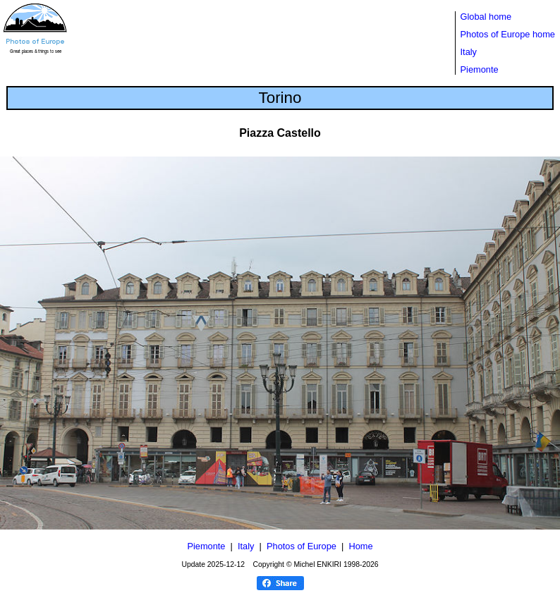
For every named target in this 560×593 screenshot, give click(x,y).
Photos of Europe (301, 546)
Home (360, 546)
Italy (469, 52)
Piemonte (480, 69)
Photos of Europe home (508, 34)
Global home (486, 16)
